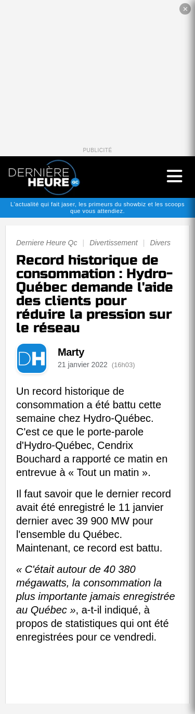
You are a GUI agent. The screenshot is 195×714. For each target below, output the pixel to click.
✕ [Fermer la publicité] (185, 9)
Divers (160, 243)
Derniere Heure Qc (46, 243)
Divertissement (113, 243)
